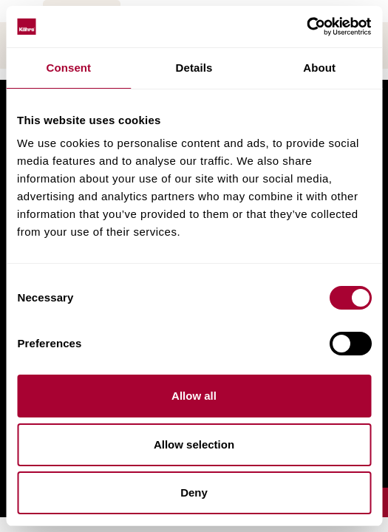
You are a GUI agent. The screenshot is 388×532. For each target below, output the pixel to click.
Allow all (194, 395)
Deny (194, 492)
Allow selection (194, 444)
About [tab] (319, 67)
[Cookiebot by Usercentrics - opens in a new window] (306, 26)
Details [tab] (194, 67)
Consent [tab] (68, 67)
